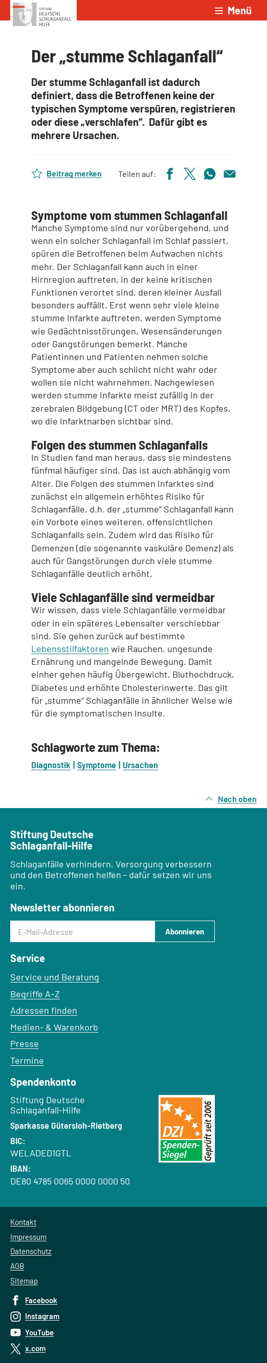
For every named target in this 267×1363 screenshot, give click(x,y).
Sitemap (24, 1280)
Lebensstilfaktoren (70, 648)
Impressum (28, 1236)
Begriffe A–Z (35, 993)
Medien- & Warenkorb (54, 1027)
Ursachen (140, 764)
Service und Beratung (54, 976)
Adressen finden (43, 1010)
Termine (27, 1060)
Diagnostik (51, 764)
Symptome (96, 764)
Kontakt (23, 1221)
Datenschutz (31, 1251)
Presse (24, 1043)
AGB (17, 1265)
